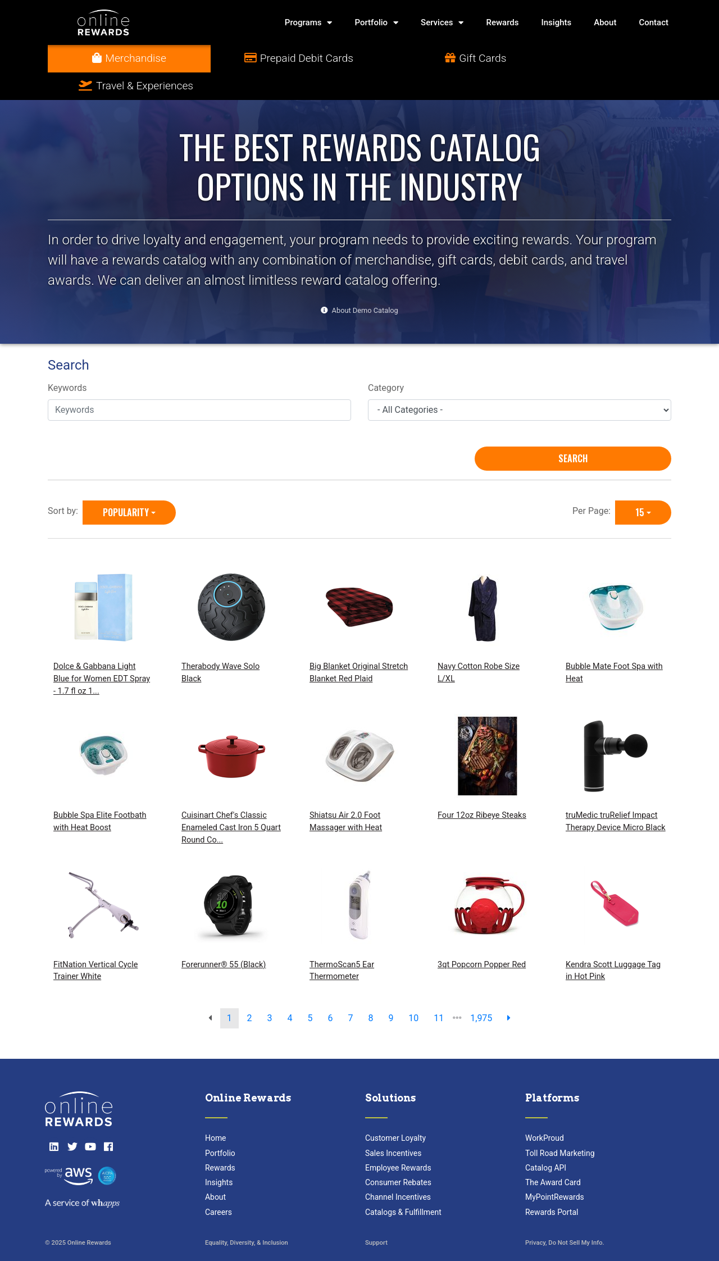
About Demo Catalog (365, 283)
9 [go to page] (390, 990)
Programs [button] (309, 23)
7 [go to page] (350, 990)
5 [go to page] (310, 990)
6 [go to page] (330, 990)
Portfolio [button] (376, 23)
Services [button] (442, 23)
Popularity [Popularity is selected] (126, 484)
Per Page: (593, 483)
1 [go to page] (229, 990)
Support (376, 1215)
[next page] (508, 991)
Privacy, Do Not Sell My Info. (564, 1215)
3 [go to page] (269, 990)
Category (386, 361)
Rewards (502, 22)
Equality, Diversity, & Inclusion (246, 1215)
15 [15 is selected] (639, 484)
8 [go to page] (370, 990)
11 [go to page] (439, 990)
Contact (653, 22)
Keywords (67, 361)
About (605, 22)
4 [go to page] (290, 990)
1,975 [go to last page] (481, 990)
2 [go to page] (249, 990)
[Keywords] (199, 382)
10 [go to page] (413, 990)
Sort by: (65, 483)
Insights (556, 22)
